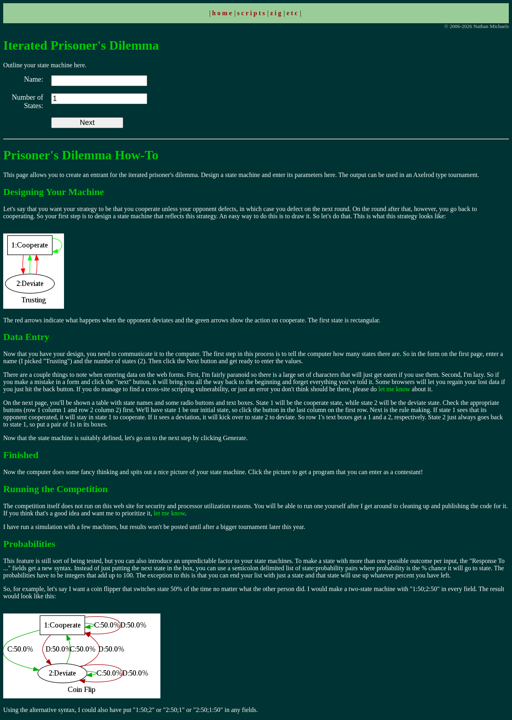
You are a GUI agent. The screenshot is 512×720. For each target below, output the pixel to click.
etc (292, 13)
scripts (251, 13)
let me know (394, 389)
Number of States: (27, 101)
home (222, 13)
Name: (33, 79)
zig (276, 13)
